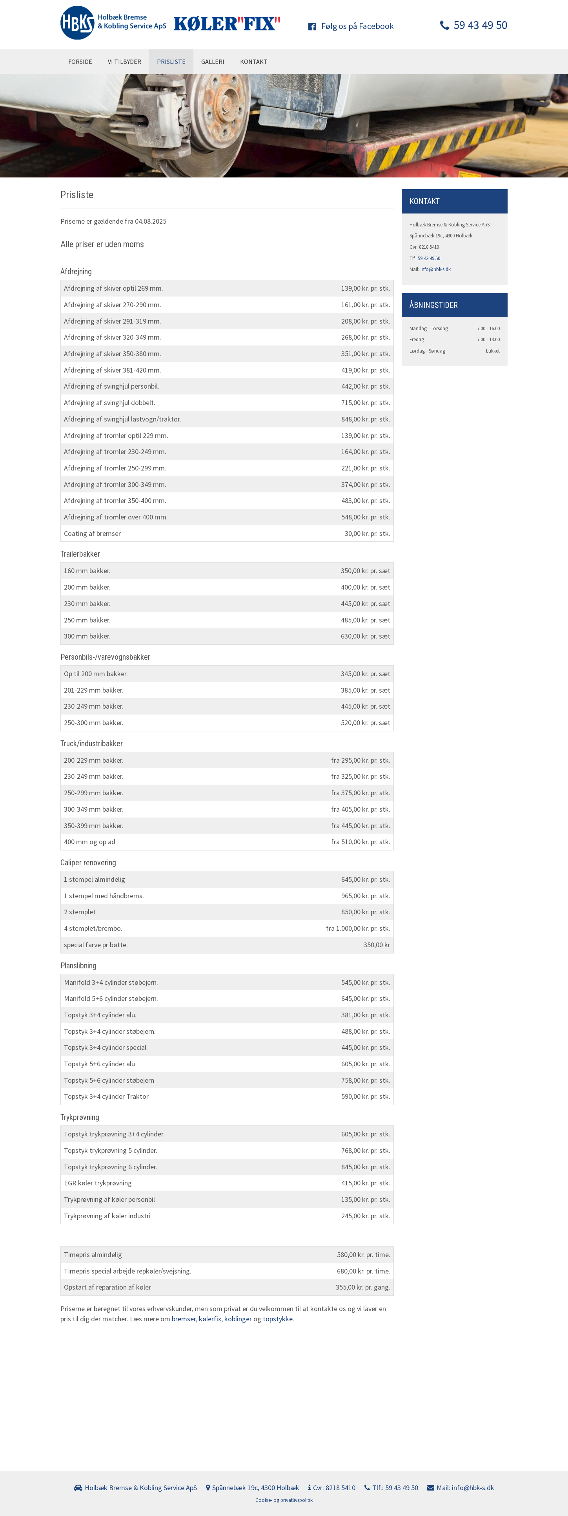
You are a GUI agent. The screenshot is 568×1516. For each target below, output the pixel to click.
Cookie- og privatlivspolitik (284, 1500)
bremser (184, 1318)
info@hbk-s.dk (436, 269)
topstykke (278, 1318)
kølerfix (210, 1318)
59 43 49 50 (474, 24)
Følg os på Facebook (351, 25)
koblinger (238, 1318)
